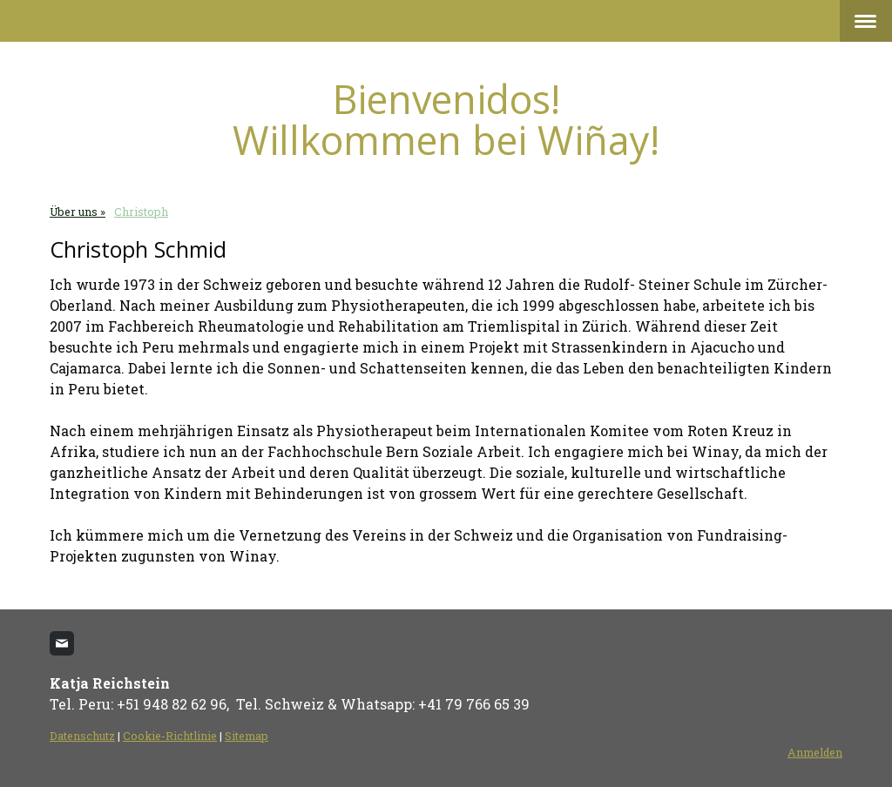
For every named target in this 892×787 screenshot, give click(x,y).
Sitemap (246, 736)
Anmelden (814, 752)
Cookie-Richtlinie (170, 736)
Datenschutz (82, 736)
